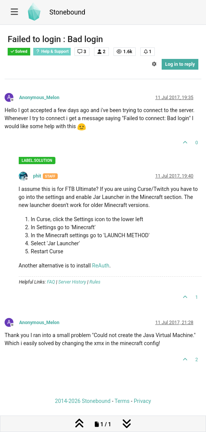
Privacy (142, 401)
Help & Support (51, 51)
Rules (95, 282)
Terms (122, 401)
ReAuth (100, 265)
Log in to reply (180, 64)
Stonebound (67, 12)
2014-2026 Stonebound (82, 401)
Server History (72, 282)
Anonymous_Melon (39, 97)
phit (37, 176)
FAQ (51, 282)
